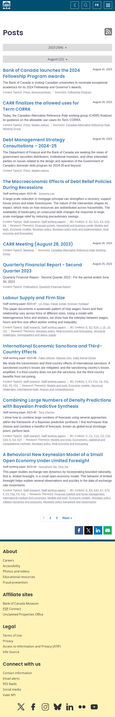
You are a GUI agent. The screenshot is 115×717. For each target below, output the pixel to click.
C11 (96, 435)
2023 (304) (57, 47)
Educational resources (19, 577)
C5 (102, 435)
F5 (10, 385)
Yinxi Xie (63, 466)
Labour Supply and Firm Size (34, 298)
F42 (5, 385)
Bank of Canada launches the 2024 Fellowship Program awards (41, 73)
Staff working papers (53, 221)
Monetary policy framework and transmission (69, 502)
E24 (96, 327)
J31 (5, 331)
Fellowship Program (79, 92)
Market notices (40, 125)
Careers (8, 560)
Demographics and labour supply (36, 335)
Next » (67, 518)
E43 (96, 490)
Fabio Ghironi (47, 358)
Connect (12, 609)
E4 (90, 490)
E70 (107, 490)
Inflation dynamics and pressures (22, 502)
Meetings (28, 250)
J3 (108, 327)
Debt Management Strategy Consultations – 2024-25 (34, 143)
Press (26, 92)
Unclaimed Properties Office (23, 614)
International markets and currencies (24, 498)
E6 (4, 225)
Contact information (17, 673)
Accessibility (11, 566)
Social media (12, 689)
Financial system (45, 225)
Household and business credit (74, 225)
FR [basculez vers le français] (97, 5)
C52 (107, 435)
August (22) (57, 59)
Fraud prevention (15, 582)
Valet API (9, 695)
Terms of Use (12, 635)
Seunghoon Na (47, 466)
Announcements (41, 92)
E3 (101, 221)
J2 (104, 327)
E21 (96, 221)
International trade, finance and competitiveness (45, 389)
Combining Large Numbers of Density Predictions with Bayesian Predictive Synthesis (57, 403)
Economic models (20, 229)
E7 (101, 490)
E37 (19, 439)
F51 (16, 385)
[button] (79, 530)
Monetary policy (42, 229)
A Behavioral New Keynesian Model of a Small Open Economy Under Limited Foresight (53, 458)
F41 (106, 381)
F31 (95, 381)
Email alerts (11, 678)
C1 (90, 435)
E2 (90, 221)
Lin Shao (44, 303)
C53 (5, 439)
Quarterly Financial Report (54, 286)
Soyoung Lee (47, 193)
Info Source (11, 652)
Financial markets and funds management (79, 494)
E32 (107, 221)
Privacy (8, 641)
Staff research (31, 221)
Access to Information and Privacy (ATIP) (32, 646)
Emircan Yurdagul (78, 303)
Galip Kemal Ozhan (84, 358)
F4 (100, 381)
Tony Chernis (46, 412)
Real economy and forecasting (74, 331)
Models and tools (57, 385)
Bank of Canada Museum (21, 603)
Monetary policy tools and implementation (77, 229)
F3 (90, 381)
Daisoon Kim (63, 358)
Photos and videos (16, 571)
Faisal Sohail (58, 303)
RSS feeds (10, 684)
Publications (30, 286)
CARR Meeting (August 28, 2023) (38, 244)
